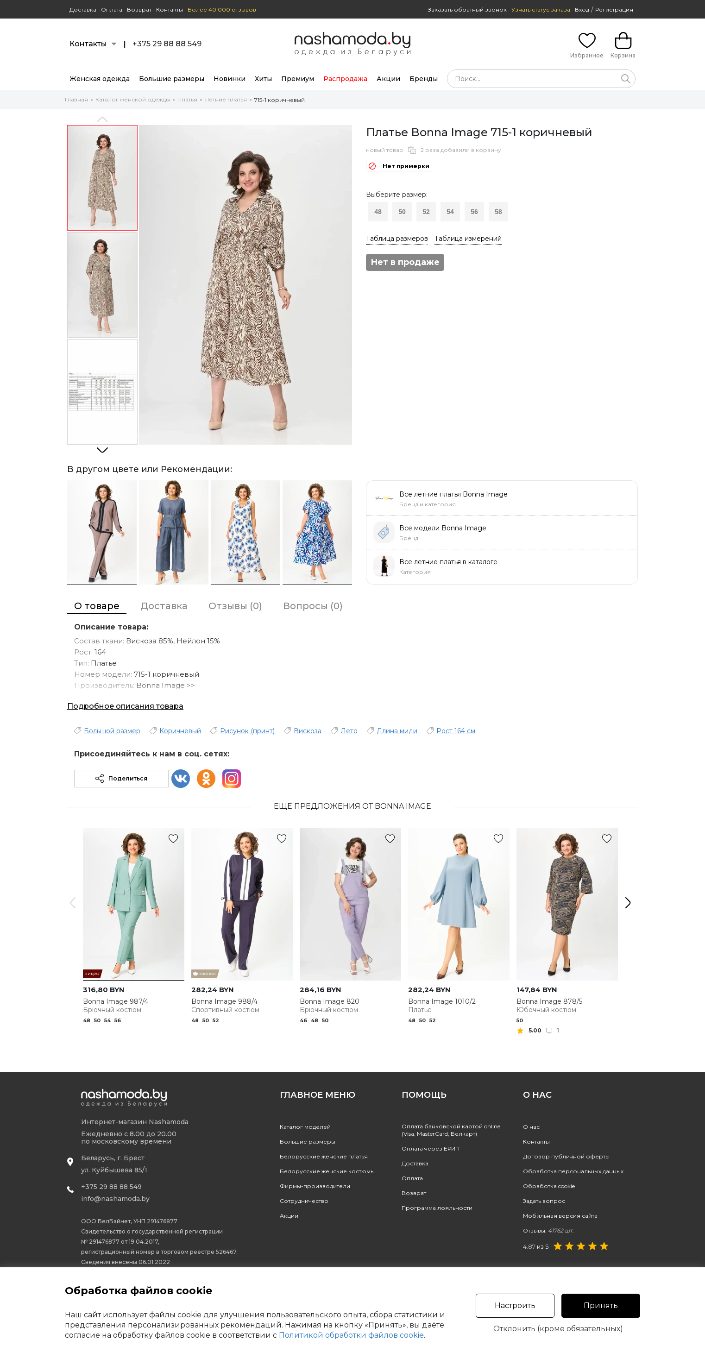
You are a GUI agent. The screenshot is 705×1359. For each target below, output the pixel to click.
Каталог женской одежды (132, 99)
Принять (601, 1305)
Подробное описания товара (125, 706)
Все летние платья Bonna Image (453, 494)
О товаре (97, 605)
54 (450, 211)
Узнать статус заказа (540, 9)
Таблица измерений (468, 238)
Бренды (423, 79)
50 (402, 211)
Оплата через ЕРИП (431, 1148)
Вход (582, 9)
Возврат (139, 9)
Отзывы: (548, 1230)
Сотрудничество (304, 1200)
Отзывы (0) (235, 605)
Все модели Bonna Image (442, 528)
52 (426, 211)
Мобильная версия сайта (560, 1215)
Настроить (515, 1305)
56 (474, 211)
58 (498, 211)
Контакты (169, 9)
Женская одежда (99, 79)
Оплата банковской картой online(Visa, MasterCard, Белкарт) (451, 1130)
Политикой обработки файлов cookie (351, 1335)
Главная (76, 99)
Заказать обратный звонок (467, 9)
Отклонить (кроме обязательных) (558, 1329)
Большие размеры (171, 79)
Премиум (297, 79)
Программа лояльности (437, 1207)
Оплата (111, 9)
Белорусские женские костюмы (327, 1171)
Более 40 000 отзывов (222, 9)
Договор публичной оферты (566, 1156)
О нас (531, 1126)
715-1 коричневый (279, 99)
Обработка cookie (549, 1186)
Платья (187, 99)
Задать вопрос (544, 1200)
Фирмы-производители (315, 1186)
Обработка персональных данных (573, 1171)
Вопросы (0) (313, 605)
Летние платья (226, 99)
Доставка (82, 9)
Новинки (229, 79)
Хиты (263, 79)
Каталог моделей (305, 1126)
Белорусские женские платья (324, 1156)
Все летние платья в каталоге (448, 562)
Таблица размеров (397, 238)
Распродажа (345, 79)
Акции (388, 79)
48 (378, 211)
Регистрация (614, 9)
